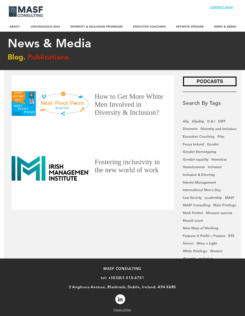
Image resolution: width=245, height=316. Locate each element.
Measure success (219, 213)
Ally (186, 121)
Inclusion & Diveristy (199, 174)
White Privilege (195, 251)
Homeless (219, 159)
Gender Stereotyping (199, 152)
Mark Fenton (193, 213)
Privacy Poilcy (122, 309)
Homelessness (194, 167)
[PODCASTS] (210, 81)
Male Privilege (224, 205)
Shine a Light (206, 243)
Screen (188, 243)
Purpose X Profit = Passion (204, 236)
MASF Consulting (196, 205)
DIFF (222, 121)
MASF (229, 197)
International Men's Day (202, 190)
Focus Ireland (193, 144)
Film (220, 136)
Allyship (198, 121)
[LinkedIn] (120, 299)
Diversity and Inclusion (218, 129)
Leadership (213, 197)
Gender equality (195, 159)
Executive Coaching (198, 136)
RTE (231, 236)
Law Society (192, 197)
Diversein (190, 129)
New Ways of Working (200, 228)
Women (216, 251)
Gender (213, 144)
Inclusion (215, 167)
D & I (211, 121)
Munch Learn (193, 220)
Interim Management (199, 182)
